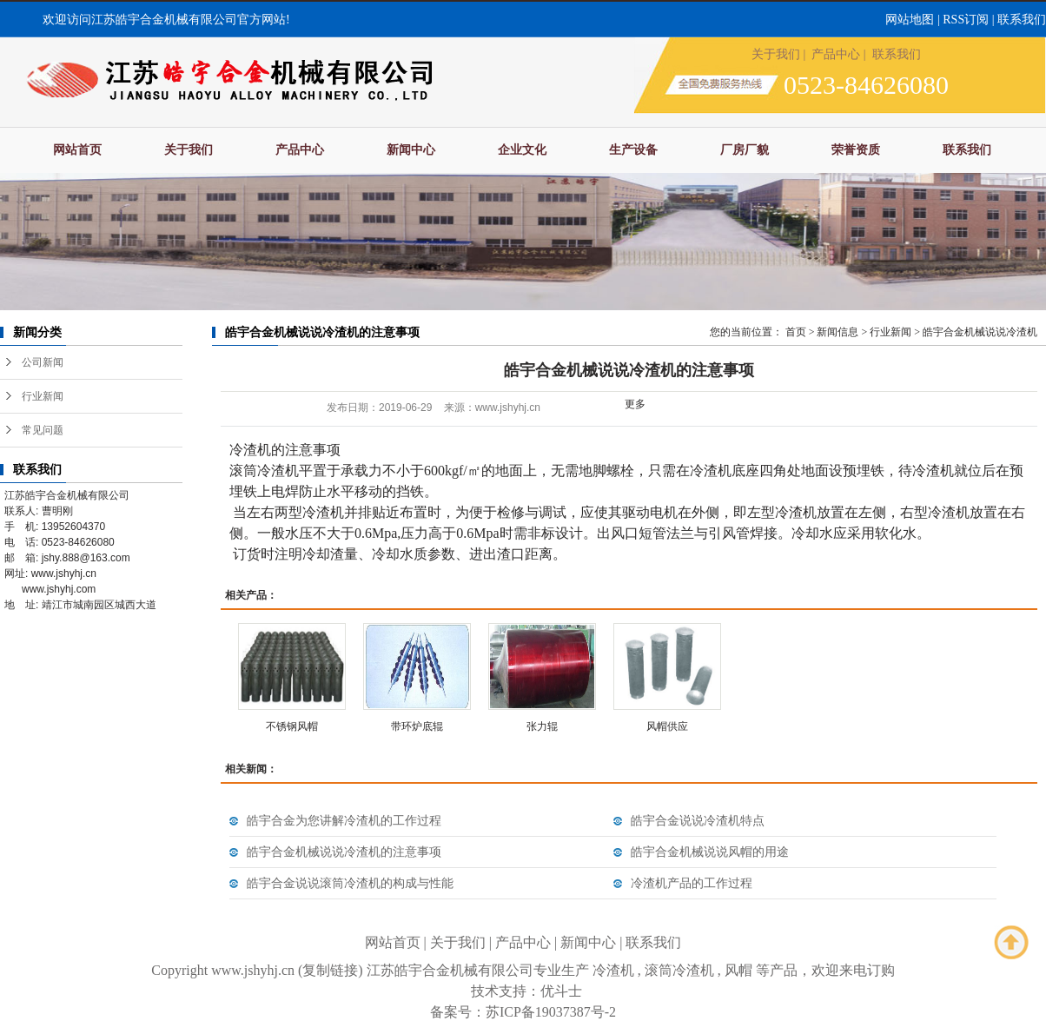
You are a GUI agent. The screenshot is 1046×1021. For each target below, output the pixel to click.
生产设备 (633, 149)
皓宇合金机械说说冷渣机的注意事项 (344, 852)
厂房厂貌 (744, 149)
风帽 (738, 970)
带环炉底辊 (417, 726)
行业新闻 (42, 396)
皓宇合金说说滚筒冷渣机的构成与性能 (350, 883)
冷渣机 (613, 970)
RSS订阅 (966, 19)
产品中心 (835, 54)
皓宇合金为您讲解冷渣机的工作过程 (344, 820)
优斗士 (561, 991)
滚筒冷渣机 (679, 970)
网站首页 (77, 149)
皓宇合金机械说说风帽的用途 (710, 852)
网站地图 (909, 19)
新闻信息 (837, 332)
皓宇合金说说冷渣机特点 (698, 820)
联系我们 (1021, 19)
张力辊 (542, 726)
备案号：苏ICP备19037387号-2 (523, 1011)
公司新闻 (42, 362)
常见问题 (42, 430)
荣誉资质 (855, 149)
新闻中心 (411, 149)
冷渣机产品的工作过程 (691, 883)
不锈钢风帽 (292, 726)
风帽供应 (667, 726)
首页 (795, 332)
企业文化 (522, 149)
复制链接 (330, 970)
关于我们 (775, 54)
